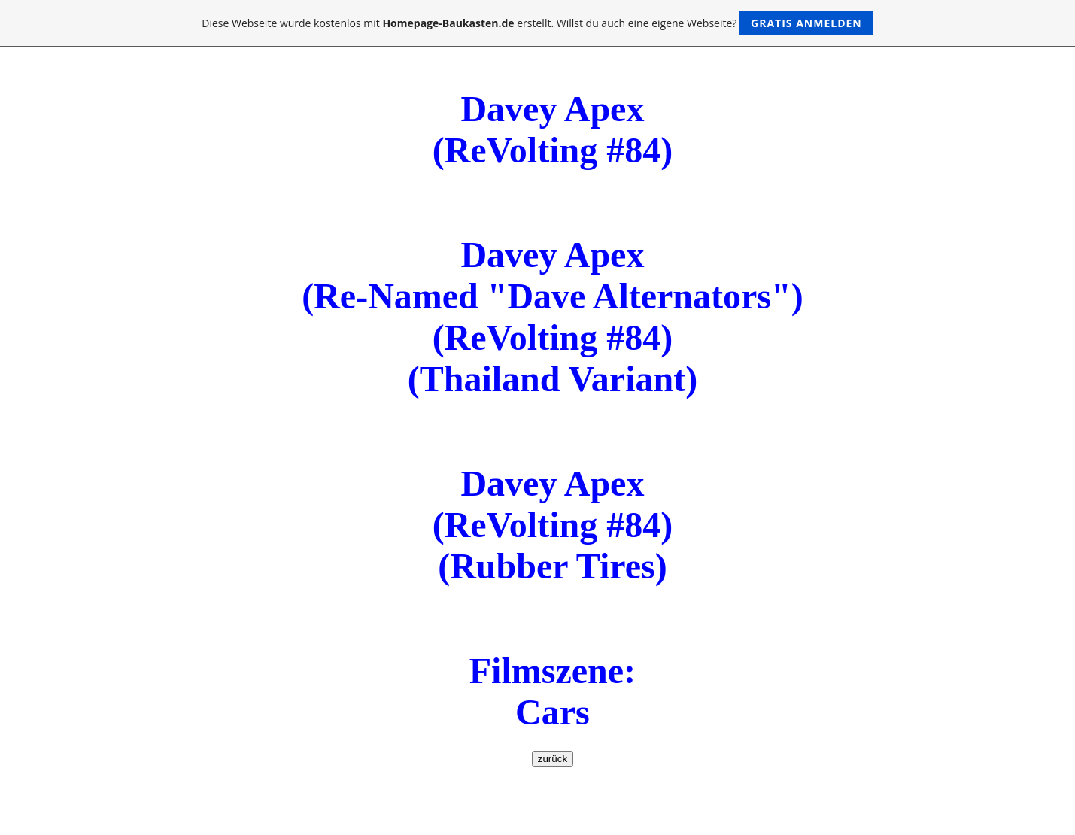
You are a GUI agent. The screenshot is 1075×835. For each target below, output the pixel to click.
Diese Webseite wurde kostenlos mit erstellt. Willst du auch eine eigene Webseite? (537, 23)
